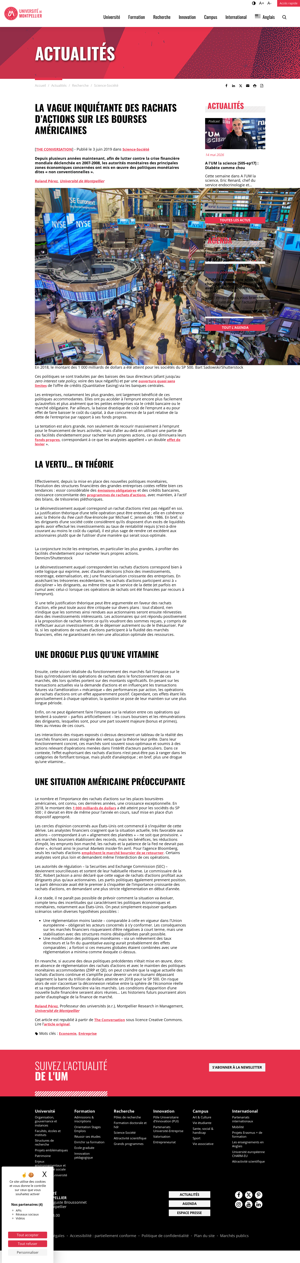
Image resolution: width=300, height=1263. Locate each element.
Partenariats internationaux (243, 1119)
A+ (262, 3)
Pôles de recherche (129, 1117)
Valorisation (162, 1141)
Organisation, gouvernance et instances (47, 1121)
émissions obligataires (119, 490)
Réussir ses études (89, 1137)
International (236, 16)
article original (58, 1024)
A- (270, 3)
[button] (247, 85)
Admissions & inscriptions (85, 1119)
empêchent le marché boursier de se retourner (126, 852)
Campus (210, 16)
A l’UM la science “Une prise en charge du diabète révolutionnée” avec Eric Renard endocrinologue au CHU (234, 285)
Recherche (161, 16)
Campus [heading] (201, 1111)
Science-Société (138, 149)
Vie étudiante (203, 1123)
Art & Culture (203, 1117)
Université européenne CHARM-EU (248, 1156)
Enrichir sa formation (91, 1142)
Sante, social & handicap (204, 1131)
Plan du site (204, 1248)
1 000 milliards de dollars (96, 807)
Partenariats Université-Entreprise (163, 1131)
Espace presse (189, 1225)
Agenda (189, 1216)
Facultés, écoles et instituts (49, 1133)
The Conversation (110, 1019)
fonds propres (48, 439)
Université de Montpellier (85, 180)
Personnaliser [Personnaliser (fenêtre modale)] (28, 1252)
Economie (68, 1033)
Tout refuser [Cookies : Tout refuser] (27, 1243)
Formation (136, 16)
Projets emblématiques (47, 1152)
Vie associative (204, 1144)
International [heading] (246, 1111)
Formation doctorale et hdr (130, 1125)
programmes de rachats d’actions (118, 494)
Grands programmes (130, 1148)
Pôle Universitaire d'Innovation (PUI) (167, 1119)
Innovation (187, 16)
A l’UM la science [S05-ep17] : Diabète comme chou (231, 165)
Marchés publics (234, 1248)
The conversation (54, 149)
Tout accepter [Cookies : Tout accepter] (28, 1235)
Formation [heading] (85, 1111)
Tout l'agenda (235, 327)
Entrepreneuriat (166, 1146)
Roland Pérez (47, 180)
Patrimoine (43, 1160)
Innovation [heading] (164, 1111)
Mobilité (238, 1127)
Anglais (269, 16)
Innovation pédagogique (84, 1156)
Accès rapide (289, 3)
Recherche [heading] (124, 1111)
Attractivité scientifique (123, 1140)
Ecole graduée (85, 1148)
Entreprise (89, 1033)
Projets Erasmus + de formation (248, 1135)
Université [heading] (45, 1111)
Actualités (189, 1207)
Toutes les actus (235, 220)
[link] (226, 85)
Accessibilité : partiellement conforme (103, 1248)
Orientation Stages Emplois (89, 1129)
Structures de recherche (45, 1143)
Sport (197, 1138)
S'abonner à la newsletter (237, 1067)
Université (111, 16)
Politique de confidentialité (165, 1248)
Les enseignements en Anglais (247, 1144)
